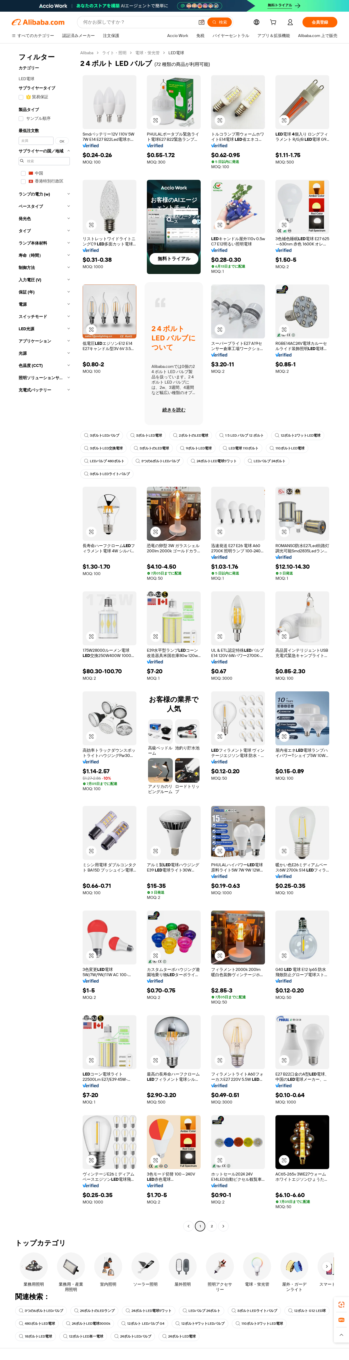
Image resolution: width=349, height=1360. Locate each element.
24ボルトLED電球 (179, 1336)
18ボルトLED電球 (35, 1336)
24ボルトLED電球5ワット (214, 461)
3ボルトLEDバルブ (101, 435)
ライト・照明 (114, 52)
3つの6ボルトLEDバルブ (158, 461)
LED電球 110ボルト (241, 448)
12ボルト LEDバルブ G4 (142, 1323)
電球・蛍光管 (147, 52)
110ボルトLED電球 (287, 448)
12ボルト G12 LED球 (307, 1310)
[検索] (219, 22)
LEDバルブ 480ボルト (104, 461)
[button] (201, 22)
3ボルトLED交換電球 (103, 448)
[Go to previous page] (188, 1226)
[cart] (274, 23)
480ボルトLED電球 (37, 1323)
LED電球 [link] (176, 52)
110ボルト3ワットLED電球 (259, 1323)
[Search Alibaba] (138, 22)
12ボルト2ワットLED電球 (297, 435)
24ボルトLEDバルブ (132, 1336)
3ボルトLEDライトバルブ (107, 474)
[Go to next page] (223, 1226)
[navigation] (44, 640)
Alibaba (86, 52)
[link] (341, 1304)
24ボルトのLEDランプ (94, 1310)
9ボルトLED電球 (196, 448)
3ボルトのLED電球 (151, 448)
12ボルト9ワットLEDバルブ (200, 1323)
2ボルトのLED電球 (190, 435)
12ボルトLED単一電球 (83, 1336)
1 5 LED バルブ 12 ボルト (241, 435)
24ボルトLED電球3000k (88, 1323)
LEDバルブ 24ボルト (267, 461)
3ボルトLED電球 (146, 435)
